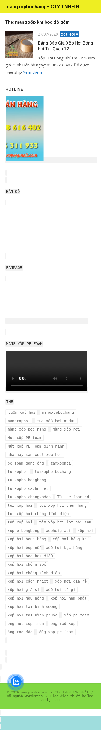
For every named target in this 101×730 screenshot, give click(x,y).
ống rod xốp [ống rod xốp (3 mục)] (62, 623)
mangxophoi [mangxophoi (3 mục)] (19, 421)
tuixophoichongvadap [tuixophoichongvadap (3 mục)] (29, 497)
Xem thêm (32, 72)
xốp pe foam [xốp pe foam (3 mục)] (76, 615)
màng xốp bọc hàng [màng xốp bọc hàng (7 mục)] (27, 429)
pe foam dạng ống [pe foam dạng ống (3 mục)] (26, 463)
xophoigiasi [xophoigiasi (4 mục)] (58, 531)
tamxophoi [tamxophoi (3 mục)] (60, 463)
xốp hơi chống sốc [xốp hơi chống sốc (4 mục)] (27, 564)
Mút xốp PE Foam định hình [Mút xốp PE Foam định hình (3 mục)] (36, 446)
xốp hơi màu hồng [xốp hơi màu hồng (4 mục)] (26, 598)
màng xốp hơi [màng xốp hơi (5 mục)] (66, 429)
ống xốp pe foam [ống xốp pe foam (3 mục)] (56, 632)
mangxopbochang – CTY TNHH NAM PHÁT (45, 6)
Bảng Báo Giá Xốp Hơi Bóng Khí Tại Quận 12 (65, 45)
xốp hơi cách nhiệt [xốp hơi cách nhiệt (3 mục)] (28, 581)
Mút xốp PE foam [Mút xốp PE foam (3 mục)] (24, 437)
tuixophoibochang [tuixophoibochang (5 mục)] (52, 471)
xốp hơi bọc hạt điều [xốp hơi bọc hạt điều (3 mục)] (30, 556)
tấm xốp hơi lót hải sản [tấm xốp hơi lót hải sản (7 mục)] (65, 522)
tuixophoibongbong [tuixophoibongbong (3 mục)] (27, 480)
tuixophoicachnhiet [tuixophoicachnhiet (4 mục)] (28, 488)
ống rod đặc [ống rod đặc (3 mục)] (20, 632)
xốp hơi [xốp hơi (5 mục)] (85, 531)
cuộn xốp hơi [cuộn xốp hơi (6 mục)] (22, 412)
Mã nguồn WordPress (25, 696)
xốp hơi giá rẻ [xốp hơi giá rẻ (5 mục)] (71, 581)
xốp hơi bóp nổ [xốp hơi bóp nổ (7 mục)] (23, 547)
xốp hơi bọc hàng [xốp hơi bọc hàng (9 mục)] (64, 547)
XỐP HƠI (68, 34)
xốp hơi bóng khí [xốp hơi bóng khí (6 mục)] (71, 539)
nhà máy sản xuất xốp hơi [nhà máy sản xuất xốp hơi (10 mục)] (35, 454)
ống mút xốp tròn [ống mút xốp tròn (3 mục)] (26, 623)
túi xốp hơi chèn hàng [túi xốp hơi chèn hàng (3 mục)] (63, 505)
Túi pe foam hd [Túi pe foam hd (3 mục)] (73, 497)
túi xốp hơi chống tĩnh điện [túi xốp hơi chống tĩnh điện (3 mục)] (38, 514)
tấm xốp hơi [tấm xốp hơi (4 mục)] (20, 522)
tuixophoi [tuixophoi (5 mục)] (18, 471)
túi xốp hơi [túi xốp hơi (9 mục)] (20, 505)
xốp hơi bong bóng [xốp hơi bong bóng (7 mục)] (27, 539)
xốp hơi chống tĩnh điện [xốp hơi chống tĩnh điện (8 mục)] (34, 573)
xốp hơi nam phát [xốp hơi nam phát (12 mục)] (68, 598)
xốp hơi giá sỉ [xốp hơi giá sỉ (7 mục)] (23, 589)
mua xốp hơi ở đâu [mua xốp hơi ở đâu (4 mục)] (56, 421)
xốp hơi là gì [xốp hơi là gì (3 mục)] (60, 589)
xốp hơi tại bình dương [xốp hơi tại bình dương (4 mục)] (32, 606)
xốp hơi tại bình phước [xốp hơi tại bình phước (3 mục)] (32, 615)
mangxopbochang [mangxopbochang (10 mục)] (58, 412)
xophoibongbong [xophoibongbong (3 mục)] (23, 531)
